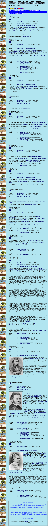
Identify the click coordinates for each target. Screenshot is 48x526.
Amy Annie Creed (25, 140)
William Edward (21, 21)
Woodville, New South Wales (40, 55)
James (21, 34)
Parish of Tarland (23, 219)
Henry (27, 243)
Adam (23, 334)
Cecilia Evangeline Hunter (27, 497)
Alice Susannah (25, 71)
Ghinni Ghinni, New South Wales (33, 57)
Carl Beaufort (24, 495)
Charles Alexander (22, 201)
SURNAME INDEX (20, 10)
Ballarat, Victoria (26, 36)
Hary (21, 212)
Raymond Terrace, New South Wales (38, 456)
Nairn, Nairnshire (34, 240)
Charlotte (22, 353)
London (40, 328)
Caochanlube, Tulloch (31, 247)
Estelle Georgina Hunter (26, 498)
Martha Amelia (25, 67)
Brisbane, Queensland (28, 469)
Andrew (30, 269)
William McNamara (22, 181)
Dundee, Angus (27, 321)
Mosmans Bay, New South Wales (36, 358)
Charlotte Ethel (24, 141)
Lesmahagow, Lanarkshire (29, 393)
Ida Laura (23, 165)
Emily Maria (24, 342)
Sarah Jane (23, 139)
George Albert (25, 62)
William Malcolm (25, 63)
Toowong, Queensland (36, 372)
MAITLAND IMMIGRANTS (34, 10)
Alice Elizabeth (25, 343)
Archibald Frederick (26, 426)
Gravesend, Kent (28, 30)
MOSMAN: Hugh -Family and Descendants (27, 266)
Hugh (37, 323)
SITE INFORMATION (19, 13)
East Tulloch (19, 244)
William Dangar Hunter (26, 491)
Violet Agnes (24, 137)
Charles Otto (24, 69)
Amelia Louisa (24, 133)
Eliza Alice (23, 132)
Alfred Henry (24, 65)
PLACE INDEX (11, 13)
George (21, 55)
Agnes (21, 387)
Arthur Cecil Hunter (25, 492)
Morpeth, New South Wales (39, 34)
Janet (25, 221)
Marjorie (41, 218)
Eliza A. (23, 66)
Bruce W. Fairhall (28, 521)
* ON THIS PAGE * (38, 420)
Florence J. (24, 68)
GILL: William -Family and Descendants (26, 25)
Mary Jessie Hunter (25, 496)
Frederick (24, 72)
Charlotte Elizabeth (26, 340)
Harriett (24, 232)
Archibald (26, 323)
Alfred (24, 124)
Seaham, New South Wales (29, 404)
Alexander (40, 242)
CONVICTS (27, 10)
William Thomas (24, 134)
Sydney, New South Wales (29, 184)
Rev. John (21, 325)
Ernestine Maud (24, 138)
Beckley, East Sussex (31, 27)
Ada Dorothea (24, 339)
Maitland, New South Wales (40, 124)
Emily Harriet (24, 494)
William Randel (23, 158)
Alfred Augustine (25, 135)
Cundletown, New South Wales (24, 59)
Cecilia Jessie (24, 424)
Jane (41, 269)
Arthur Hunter (42, 462)
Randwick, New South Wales (39, 330)
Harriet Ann (24, 337)
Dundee (19, 270)
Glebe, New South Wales (32, 160)
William (24, 228)
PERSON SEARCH (12, 10)
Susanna (20, 23)
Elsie (23, 250)
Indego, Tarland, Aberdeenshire (31, 224)
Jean (20, 214)
